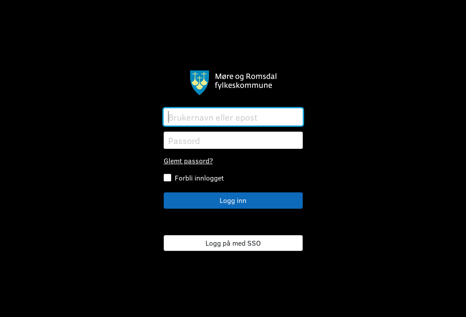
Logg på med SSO (233, 242)
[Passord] (233, 140)
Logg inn (233, 200)
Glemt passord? (188, 160)
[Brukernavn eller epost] (233, 116)
